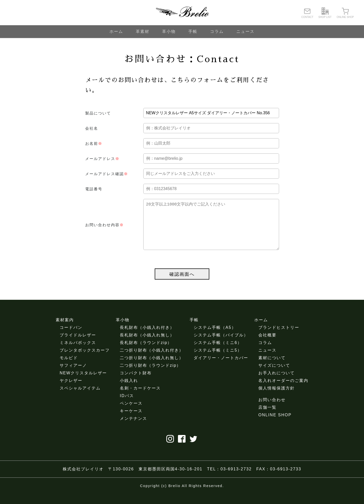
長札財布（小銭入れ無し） (147, 345)
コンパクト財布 (136, 383)
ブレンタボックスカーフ (85, 360)
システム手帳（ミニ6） (218, 353)
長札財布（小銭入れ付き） (147, 337)
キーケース (131, 421)
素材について (272, 368)
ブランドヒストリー (278, 337)
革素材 (142, 31)
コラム (217, 31)
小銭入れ (129, 390)
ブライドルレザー (78, 345)
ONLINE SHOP (274, 425)
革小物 (169, 31)
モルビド (69, 368)
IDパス (127, 406)
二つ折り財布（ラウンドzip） (150, 375)
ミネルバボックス (78, 353)
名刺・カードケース (140, 398)
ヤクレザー (71, 390)
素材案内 (65, 330)
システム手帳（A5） (215, 337)
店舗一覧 (267, 417)
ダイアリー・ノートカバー (221, 368)
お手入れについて (276, 383)
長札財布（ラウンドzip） (146, 353)
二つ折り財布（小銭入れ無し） (152, 368)
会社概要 (267, 345)
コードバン (71, 337)
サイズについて (274, 375)
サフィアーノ (73, 375)
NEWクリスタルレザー (83, 383)
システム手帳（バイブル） (221, 345)
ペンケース (131, 413)
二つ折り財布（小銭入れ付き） (152, 360)
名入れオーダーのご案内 (283, 390)
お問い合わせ (272, 410)
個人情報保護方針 (276, 398)
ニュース (245, 31)
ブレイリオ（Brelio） (182, 12)
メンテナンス (133, 428)
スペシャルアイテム (80, 398)
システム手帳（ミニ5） (218, 360)
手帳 (192, 31)
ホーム (116, 31)
